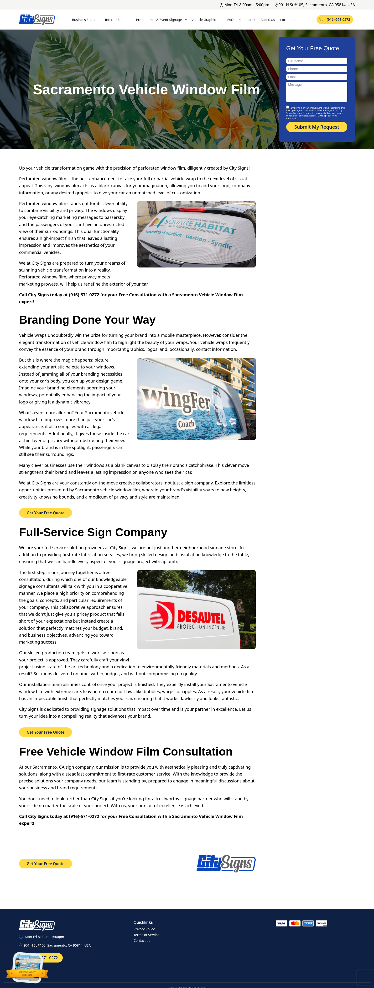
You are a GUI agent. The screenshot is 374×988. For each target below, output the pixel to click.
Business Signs (86, 19)
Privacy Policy (144, 929)
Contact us (142, 940)
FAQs (231, 19)
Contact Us (247, 19)
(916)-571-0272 (334, 19)
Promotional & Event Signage (161, 19)
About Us (267, 19)
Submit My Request (316, 127)
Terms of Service (146, 935)
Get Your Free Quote (45, 512)
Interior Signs (118, 19)
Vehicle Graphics (207, 19)
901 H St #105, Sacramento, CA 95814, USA (315, 4)
